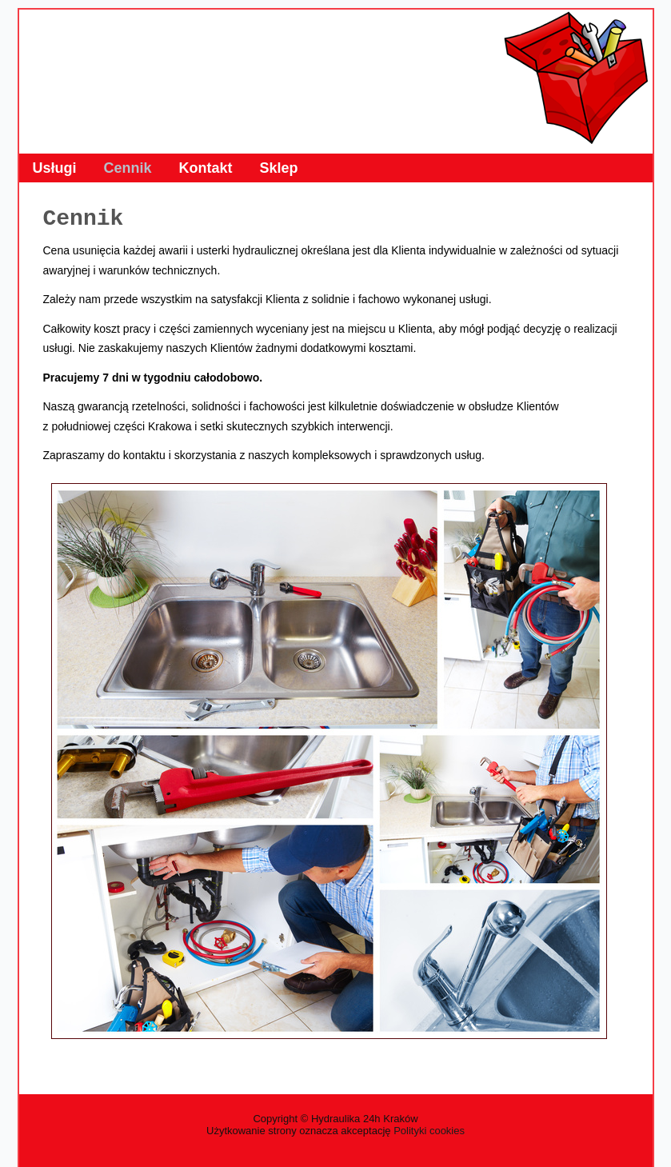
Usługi (55, 168)
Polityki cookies (429, 1131)
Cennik (128, 168)
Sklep (279, 168)
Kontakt (206, 168)
